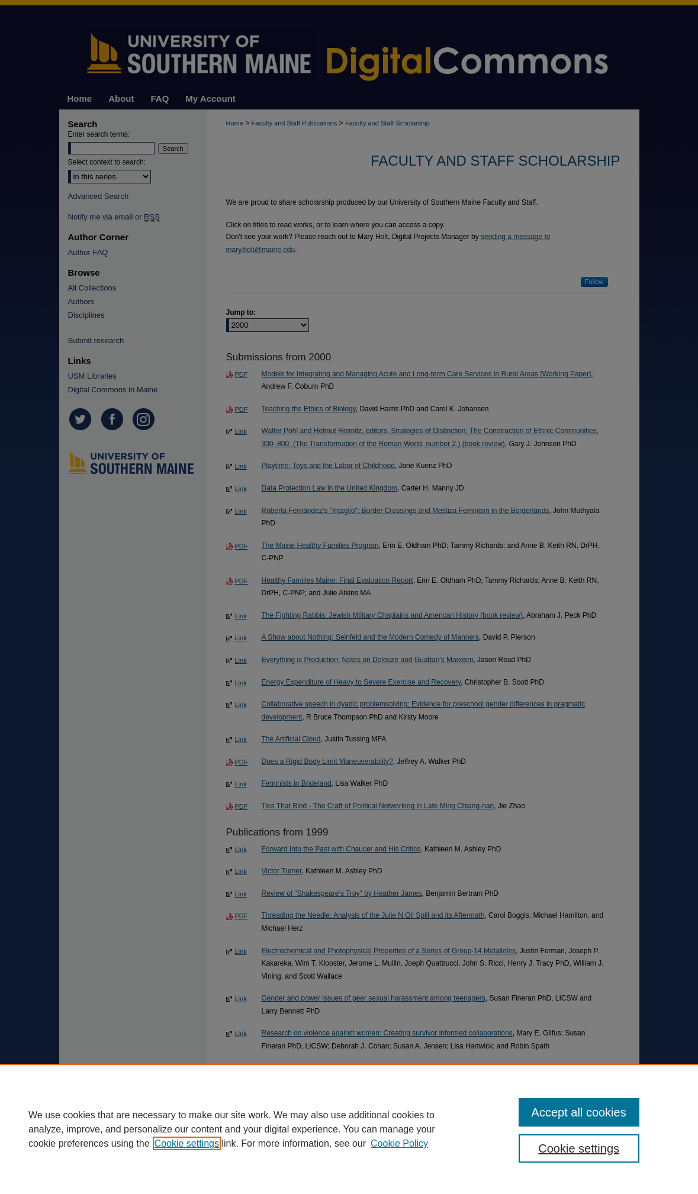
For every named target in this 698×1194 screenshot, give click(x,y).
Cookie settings (187, 1143)
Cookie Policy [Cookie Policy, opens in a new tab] (399, 1143)
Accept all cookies (579, 1112)
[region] (349, 1129)
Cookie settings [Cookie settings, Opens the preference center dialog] (578, 1148)
